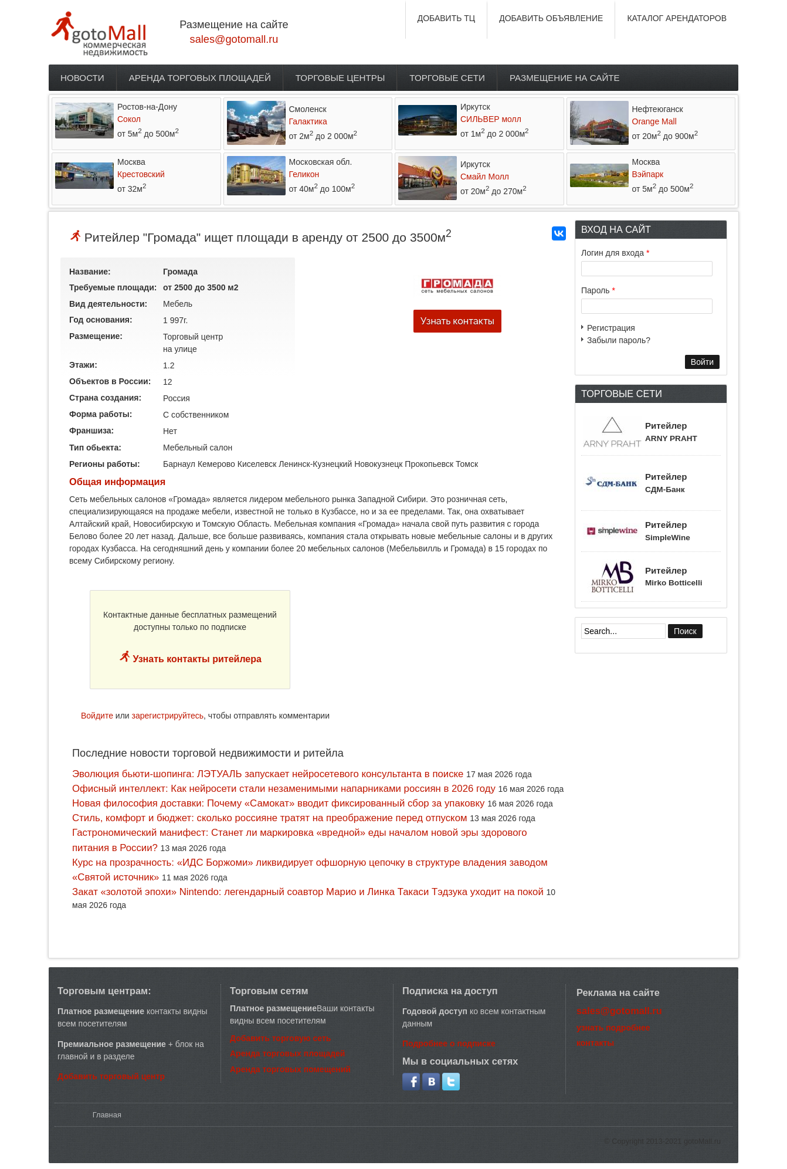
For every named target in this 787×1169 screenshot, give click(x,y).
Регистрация (611, 328)
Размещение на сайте (565, 78)
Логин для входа (615, 252)
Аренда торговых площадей (200, 78)
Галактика (308, 121)
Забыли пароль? (618, 340)
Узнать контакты (457, 321)
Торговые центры (340, 78)
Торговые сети (447, 78)
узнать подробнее (613, 1027)
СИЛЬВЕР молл (490, 119)
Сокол (129, 119)
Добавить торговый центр (111, 1076)
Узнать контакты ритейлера (196, 659)
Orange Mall (654, 121)
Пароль (598, 290)
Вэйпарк (648, 174)
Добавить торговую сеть (280, 1038)
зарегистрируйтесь (168, 715)
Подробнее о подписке (449, 1043)
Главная (107, 1114)
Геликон (304, 174)
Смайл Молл (484, 176)
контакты (595, 1043)
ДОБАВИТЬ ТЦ (447, 18)
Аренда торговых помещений (290, 1069)
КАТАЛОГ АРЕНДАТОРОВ (677, 18)
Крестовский (141, 174)
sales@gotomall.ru (234, 39)
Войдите (97, 715)
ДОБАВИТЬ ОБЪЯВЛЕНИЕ (551, 18)
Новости (82, 78)
